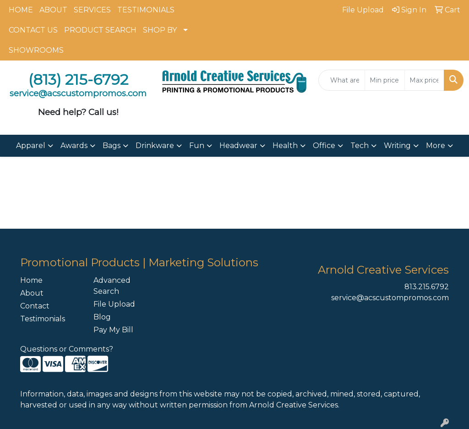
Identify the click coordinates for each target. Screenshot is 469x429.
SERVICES (92, 10)
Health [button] (285, 145)
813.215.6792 (426, 286)
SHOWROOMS (36, 50)
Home (31, 280)
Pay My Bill (113, 329)
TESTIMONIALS (146, 10)
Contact (34, 306)
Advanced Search (112, 286)
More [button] (435, 145)
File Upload (114, 304)
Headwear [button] (238, 145)
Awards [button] (73, 145)
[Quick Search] (341, 80)
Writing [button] (397, 145)
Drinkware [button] (155, 145)
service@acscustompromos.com (390, 297)
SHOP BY (160, 30)
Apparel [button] (30, 145)
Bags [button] (111, 145)
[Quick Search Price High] (424, 80)
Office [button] (324, 145)
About (32, 293)
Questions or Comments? (66, 349)
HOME (21, 10)
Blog (102, 317)
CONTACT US (33, 30)
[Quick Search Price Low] (384, 80)
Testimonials (42, 318)
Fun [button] (196, 145)
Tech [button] (359, 145)
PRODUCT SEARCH (100, 30)
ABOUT (53, 10)
